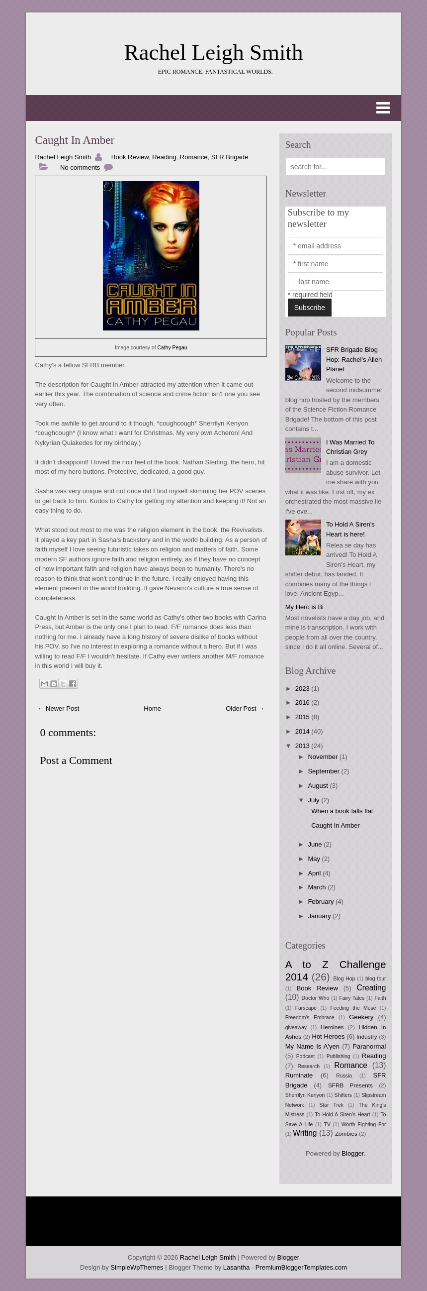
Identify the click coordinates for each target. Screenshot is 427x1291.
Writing (305, 1133)
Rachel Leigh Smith (213, 52)
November (324, 756)
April (315, 873)
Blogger (352, 1153)
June (316, 844)
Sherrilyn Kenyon (305, 1095)
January (320, 916)
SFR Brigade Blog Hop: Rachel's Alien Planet (354, 359)
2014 (303, 731)
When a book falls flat (342, 811)
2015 (303, 717)
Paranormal (369, 1046)
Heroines (332, 1027)
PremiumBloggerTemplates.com (301, 1267)
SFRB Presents (350, 1085)
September (324, 771)
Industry (366, 1036)
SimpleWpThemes (136, 1267)
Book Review (130, 157)
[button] (214, 108)
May (315, 858)
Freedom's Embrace (310, 1017)
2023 (303, 688)
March (318, 887)
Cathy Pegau (172, 347)
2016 (303, 702)
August (319, 785)
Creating (371, 987)
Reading (164, 157)
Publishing (338, 1056)
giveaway (296, 1027)
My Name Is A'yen (312, 1046)
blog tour (375, 978)
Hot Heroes (328, 1036)
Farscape (306, 1008)
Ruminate (299, 1075)
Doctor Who (316, 998)
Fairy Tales (351, 998)
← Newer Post (58, 708)
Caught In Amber (74, 140)
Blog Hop (344, 978)
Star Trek (331, 1105)
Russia (344, 1075)
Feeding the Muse (353, 1008)
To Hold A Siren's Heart (342, 1114)
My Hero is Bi (304, 607)
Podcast (305, 1056)
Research (309, 1066)
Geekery (361, 1017)
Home (152, 708)
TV (327, 1124)
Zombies (346, 1133)
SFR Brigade (229, 157)
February (322, 901)
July (314, 800)
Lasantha (236, 1267)
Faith (380, 998)
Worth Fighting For (364, 1124)
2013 (303, 746)
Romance (194, 157)
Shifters (343, 1095)
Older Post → (245, 708)
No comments (80, 167)
